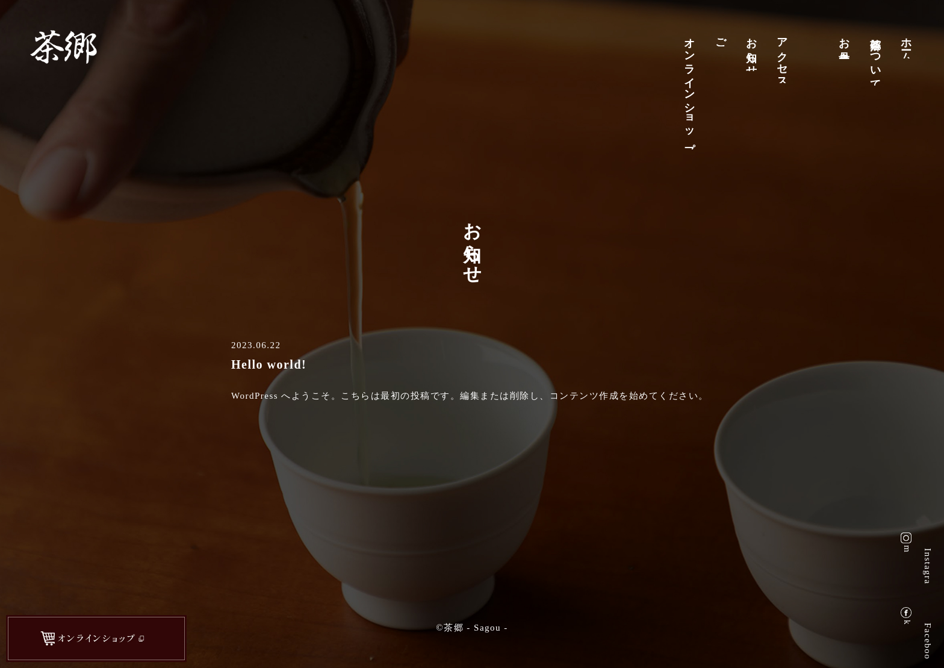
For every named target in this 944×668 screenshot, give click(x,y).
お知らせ (753, 50)
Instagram (928, 566)
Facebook (928, 641)
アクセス (783, 56)
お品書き (845, 44)
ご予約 (722, 38)
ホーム (907, 44)
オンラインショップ (691, 89)
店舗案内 (815, 32)
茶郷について (877, 58)
